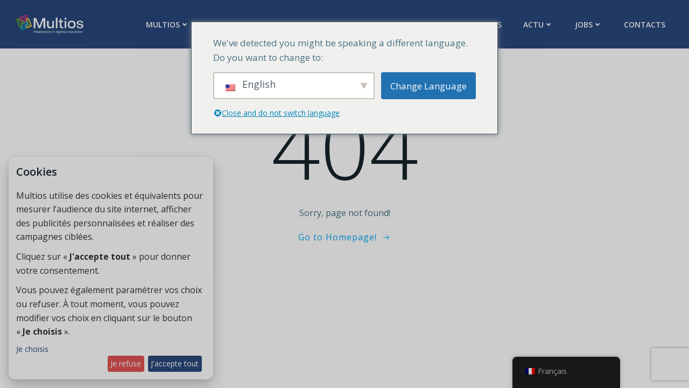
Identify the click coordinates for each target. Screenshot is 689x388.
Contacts (644, 24)
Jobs (588, 24)
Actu (538, 24)
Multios (167, 24)
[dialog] (111, 268)
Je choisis (32, 349)
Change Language (428, 86)
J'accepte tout (175, 363)
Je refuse (125, 363)
